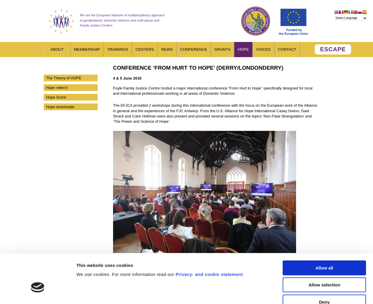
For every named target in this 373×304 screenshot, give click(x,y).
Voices (263, 49)
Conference (193, 49)
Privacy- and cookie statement (208, 239)
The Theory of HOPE (63, 78)
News (167, 49)
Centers (145, 49)
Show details (305, 292)
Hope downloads (60, 107)
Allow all (324, 232)
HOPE (243, 49)
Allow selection (324, 249)
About (57, 49)
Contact (287, 49)
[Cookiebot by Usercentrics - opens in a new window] (37, 292)
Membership (87, 49)
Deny (324, 266)
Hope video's (57, 87)
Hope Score (56, 97)
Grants (222, 49)
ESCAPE (333, 49)
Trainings (117, 49)
